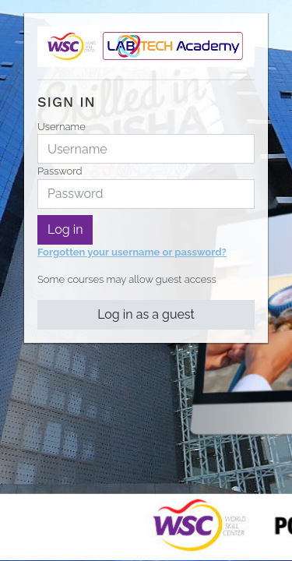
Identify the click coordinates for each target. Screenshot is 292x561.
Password (59, 171)
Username (61, 126)
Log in (65, 229)
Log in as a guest (146, 314)
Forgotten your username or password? (132, 252)
